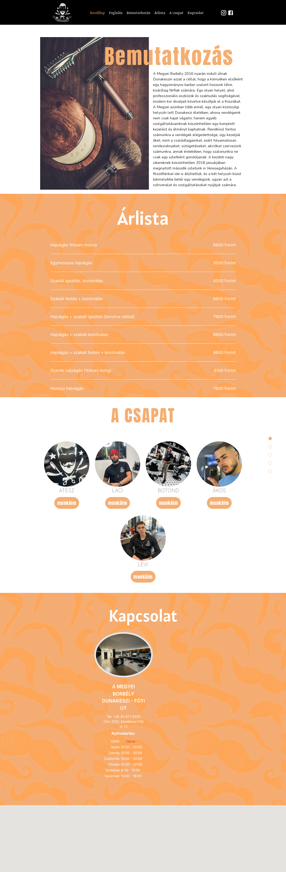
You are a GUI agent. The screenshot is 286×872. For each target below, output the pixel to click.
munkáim (66, 627)
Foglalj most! (143, 83)
